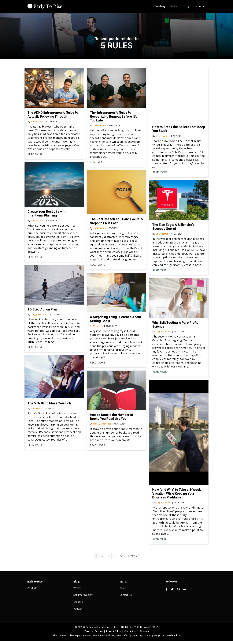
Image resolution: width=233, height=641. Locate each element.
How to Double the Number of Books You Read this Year (111, 417)
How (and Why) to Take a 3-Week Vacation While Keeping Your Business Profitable (176, 493)
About (122, 588)
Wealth (77, 588)
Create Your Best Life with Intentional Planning (46, 213)
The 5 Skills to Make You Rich (49, 403)
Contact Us (125, 594)
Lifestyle (78, 601)
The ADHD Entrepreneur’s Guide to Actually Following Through (52, 114)
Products (175, 6)
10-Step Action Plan (42, 309)
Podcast (77, 608)
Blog (186, 6)
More (198, 6)
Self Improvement (83, 594)
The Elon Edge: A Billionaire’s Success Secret (173, 226)
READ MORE (34, 154)
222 (121, 556)
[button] (191, 6)
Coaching (160, 6)
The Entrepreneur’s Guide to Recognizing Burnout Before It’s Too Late (113, 116)
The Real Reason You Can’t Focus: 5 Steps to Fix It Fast (116, 221)
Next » (132, 556)
